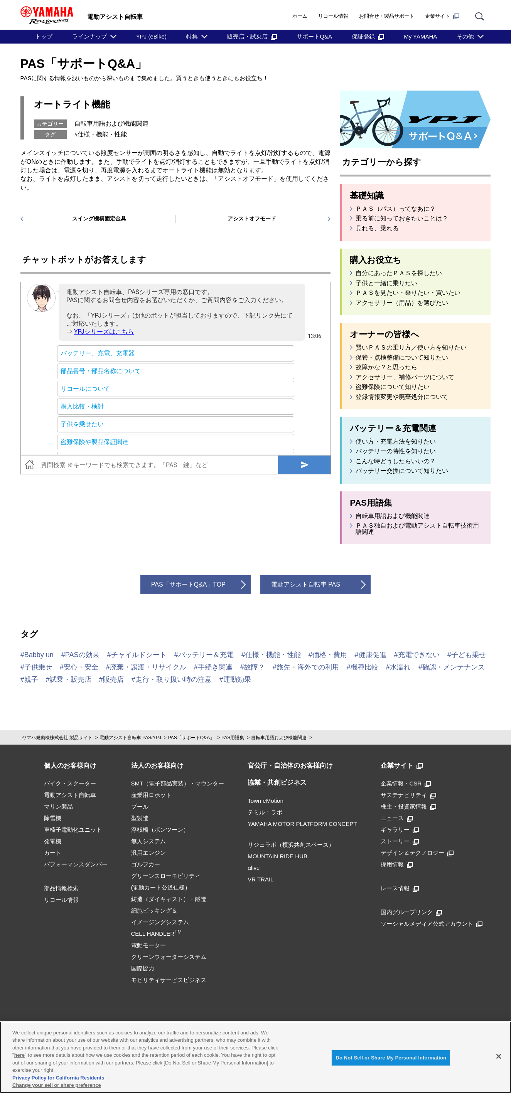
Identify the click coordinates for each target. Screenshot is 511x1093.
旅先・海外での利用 (308, 667)
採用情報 (397, 864)
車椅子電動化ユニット (73, 829)
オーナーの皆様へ (384, 334)
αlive (254, 867)
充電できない (419, 655)
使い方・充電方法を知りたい (396, 442)
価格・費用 (329, 655)
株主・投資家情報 (408, 806)
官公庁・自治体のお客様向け (290, 765)
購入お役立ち (375, 260)
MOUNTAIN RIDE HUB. (278, 856)
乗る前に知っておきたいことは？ (402, 218)
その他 (465, 36)
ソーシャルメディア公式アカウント (431, 923)
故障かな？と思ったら (386, 367)
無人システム (148, 841)
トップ (43, 36)
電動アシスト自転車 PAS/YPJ (130, 737)
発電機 (52, 841)
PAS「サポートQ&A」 (84, 64)
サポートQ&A (314, 36)
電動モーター (148, 945)
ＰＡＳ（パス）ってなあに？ (396, 209)
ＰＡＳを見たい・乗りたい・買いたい (408, 293)
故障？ (254, 667)
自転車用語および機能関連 (111, 123)
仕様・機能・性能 (102, 134)
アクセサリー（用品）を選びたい (402, 303)
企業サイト (442, 16)
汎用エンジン (148, 852)
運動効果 (237, 679)
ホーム (299, 16)
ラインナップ (89, 36)
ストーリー (400, 841)
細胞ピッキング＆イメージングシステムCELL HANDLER (160, 922)
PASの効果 (82, 655)
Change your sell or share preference (56, 1085)
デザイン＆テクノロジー (417, 852)
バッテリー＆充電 (206, 655)
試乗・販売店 (70, 679)
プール (139, 806)
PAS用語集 (371, 503)
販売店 (113, 679)
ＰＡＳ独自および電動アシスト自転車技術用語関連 (417, 529)
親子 (31, 679)
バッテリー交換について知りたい (402, 471)
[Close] (498, 1056)
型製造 (139, 818)
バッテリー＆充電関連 (393, 428)
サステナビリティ (408, 795)
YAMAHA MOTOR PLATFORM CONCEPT (302, 824)
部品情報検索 (61, 888)
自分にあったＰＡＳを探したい (399, 273)
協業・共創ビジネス (277, 782)
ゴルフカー (145, 864)
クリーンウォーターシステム (168, 956)
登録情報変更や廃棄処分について (402, 397)
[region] (255, 1057)
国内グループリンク (411, 912)
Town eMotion (265, 800)
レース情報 (400, 888)
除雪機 (52, 818)
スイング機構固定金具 (99, 218)
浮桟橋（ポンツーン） (160, 829)
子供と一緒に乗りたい (386, 283)
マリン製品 (58, 806)
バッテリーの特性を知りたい (396, 451)
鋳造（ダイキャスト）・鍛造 (168, 899)
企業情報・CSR (406, 783)
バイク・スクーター (70, 783)
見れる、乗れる (377, 228)
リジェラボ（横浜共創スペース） (291, 844)
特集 (192, 36)
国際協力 (142, 968)
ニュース (397, 818)
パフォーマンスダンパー (76, 864)
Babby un (39, 655)
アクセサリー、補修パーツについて (405, 377)
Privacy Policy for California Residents (58, 1078)
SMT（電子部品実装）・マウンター (177, 783)
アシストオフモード (252, 218)
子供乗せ (38, 667)
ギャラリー (400, 829)
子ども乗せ (468, 655)
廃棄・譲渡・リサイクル (148, 667)
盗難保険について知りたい (393, 387)
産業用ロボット (151, 795)
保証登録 (368, 36)
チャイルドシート (139, 655)
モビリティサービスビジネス (168, 980)
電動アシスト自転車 (70, 795)
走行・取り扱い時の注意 (173, 679)
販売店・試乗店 (252, 36)
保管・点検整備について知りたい (402, 358)
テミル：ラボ (265, 812)
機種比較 (364, 667)
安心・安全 (81, 667)
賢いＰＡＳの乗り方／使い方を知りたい (411, 348)
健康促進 (372, 655)
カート (52, 852)
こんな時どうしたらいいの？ (396, 461)
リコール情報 (333, 16)
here (19, 1055)
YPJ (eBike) (151, 36)
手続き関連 (215, 667)
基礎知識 (367, 195)
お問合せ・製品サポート (386, 16)
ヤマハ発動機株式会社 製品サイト (57, 737)
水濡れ (400, 667)
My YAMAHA (420, 36)
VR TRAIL (260, 879)
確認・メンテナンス (453, 667)
